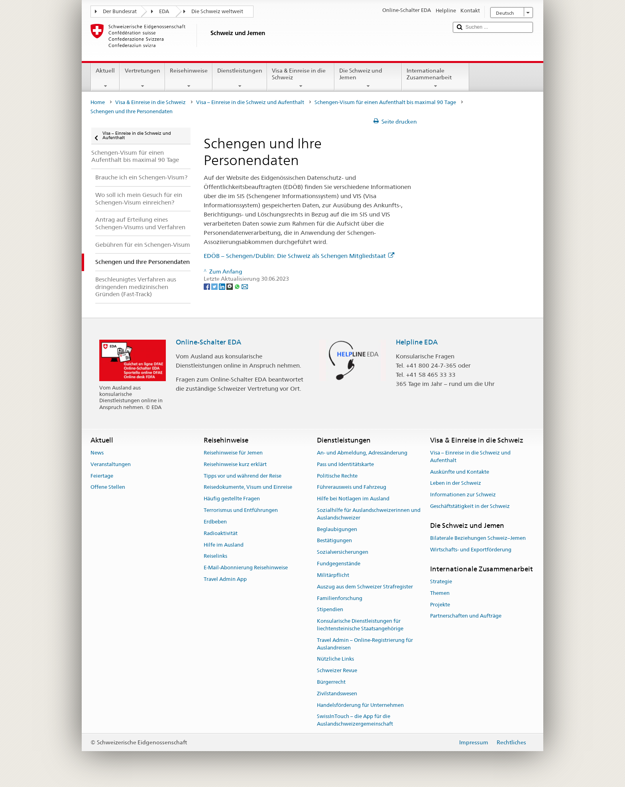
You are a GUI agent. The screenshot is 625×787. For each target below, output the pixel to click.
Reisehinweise (188, 78)
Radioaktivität (221, 533)
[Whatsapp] (238, 286)
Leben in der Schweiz (455, 483)
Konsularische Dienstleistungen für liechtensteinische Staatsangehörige (360, 625)
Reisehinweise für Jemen (233, 453)
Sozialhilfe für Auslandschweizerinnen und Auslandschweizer (369, 514)
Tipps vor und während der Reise (242, 476)
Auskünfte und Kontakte (459, 472)
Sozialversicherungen (342, 552)
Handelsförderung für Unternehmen (360, 705)
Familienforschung (339, 598)
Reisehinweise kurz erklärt (235, 464)
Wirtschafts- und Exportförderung (470, 550)
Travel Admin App (225, 579)
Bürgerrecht (331, 682)
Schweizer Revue (337, 670)
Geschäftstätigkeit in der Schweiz (470, 506)
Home (97, 102)
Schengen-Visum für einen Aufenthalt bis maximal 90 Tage (385, 102)
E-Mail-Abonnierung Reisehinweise (246, 568)
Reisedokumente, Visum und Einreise (248, 487)
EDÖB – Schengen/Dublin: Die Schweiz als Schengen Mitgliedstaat (299, 256)
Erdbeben (215, 522)
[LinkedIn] (222, 286)
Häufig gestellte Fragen (232, 499)
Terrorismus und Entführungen (241, 510)
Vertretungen (142, 78)
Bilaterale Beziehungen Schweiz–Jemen (478, 538)
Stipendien (330, 610)
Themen (440, 593)
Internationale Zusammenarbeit (435, 78)
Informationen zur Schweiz (463, 495)
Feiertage (101, 476)
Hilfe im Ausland (224, 545)
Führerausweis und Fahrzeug (351, 487)
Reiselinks (215, 556)
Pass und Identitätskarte (345, 464)
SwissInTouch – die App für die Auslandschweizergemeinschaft (355, 720)
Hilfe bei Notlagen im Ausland (353, 499)
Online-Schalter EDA (208, 342)
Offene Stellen (107, 487)
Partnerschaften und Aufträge (465, 616)
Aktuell (105, 78)
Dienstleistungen (240, 78)
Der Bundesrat (120, 11)
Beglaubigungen (337, 529)
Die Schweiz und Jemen (368, 78)
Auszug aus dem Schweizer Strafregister (365, 587)
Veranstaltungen (110, 464)
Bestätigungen (334, 541)
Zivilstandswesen (337, 693)
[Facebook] (207, 286)
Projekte (440, 605)
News (97, 453)
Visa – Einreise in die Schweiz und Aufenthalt (250, 102)
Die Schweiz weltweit (217, 11)
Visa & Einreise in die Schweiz (300, 78)
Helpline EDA (417, 342)
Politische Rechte (337, 476)
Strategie (441, 581)
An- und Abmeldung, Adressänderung (362, 453)
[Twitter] (215, 286)
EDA (164, 11)
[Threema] (230, 286)
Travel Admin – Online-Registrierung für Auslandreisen (365, 644)
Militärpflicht (333, 575)
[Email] (245, 286)
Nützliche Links (335, 659)
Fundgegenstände (338, 564)
